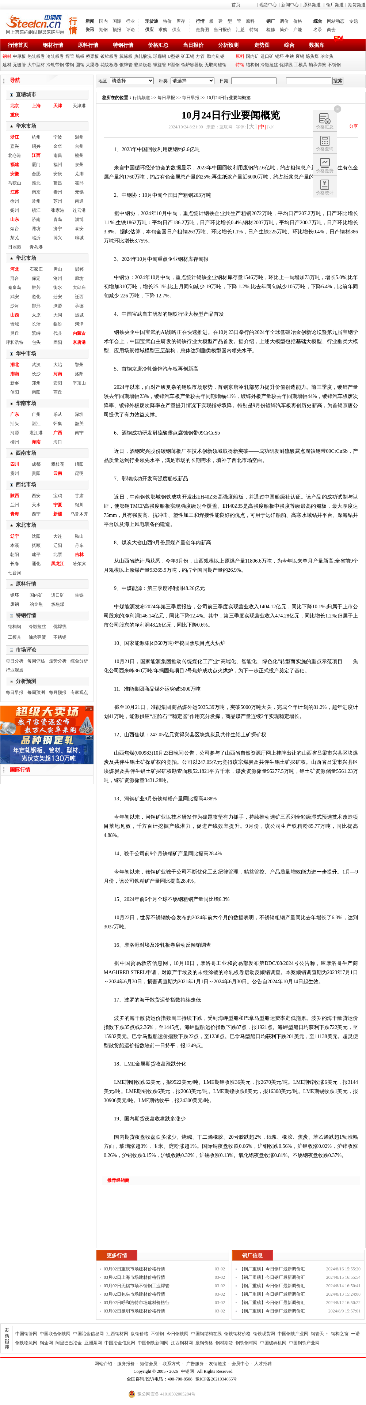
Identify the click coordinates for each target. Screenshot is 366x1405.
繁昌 (57, 182)
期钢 (103, 29)
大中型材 (36, 64)
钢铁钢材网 (247, 1342)
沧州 (57, 278)
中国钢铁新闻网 (153, 1342)
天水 (36, 504)
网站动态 (335, 21)
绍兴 (36, 146)
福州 (57, 164)
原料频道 (312, 4)
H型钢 (174, 64)
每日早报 (14, 692)
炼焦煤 (312, 56)
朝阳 (14, 554)
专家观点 (79, 692)
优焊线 (286, 64)
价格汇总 (158, 45)
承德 (79, 305)
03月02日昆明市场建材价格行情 (134, 1311)
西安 (36, 495)
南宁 (79, 432)
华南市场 (26, 403)
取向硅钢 (216, 56)
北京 (14, 105)
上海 (36, 105)
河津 (79, 324)
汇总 (240, 29)
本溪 (14, 545)
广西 (57, 432)
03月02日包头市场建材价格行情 (134, 1294)
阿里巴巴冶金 (69, 1342)
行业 (130, 21)
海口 (57, 441)
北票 (57, 554)
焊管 (69, 56)
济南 (36, 219)
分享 (353, 126)
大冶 (57, 364)
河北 (14, 269)
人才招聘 (263, 1363)
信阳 (14, 392)
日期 (224, 80)
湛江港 (36, 432)
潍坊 (36, 228)
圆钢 (80, 64)
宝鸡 (57, 495)
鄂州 (79, 364)
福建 (14, 164)
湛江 (36, 423)
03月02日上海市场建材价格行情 (134, 1277)
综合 (289, 45)
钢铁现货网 (264, 1333)
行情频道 (141, 97)
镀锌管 (126, 64)
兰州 (14, 504)
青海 (14, 513)
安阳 (57, 383)
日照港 (14, 246)
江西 (36, 155)
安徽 (14, 173)
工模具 (300, 64)
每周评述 (36, 661)
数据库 (316, 45)
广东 (14, 414)
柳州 (14, 441)
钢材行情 (53, 45)
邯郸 (79, 269)
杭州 (36, 137)
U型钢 (174, 56)
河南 (57, 373)
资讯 (89, 29)
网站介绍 (103, 1363)
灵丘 (14, 333)
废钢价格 (139, 1333)
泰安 (79, 228)
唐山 (57, 269)
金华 (57, 146)
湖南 (14, 373)
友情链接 (217, 1363)
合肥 (36, 173)
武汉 (36, 364)
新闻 (89, 21)
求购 (163, 29)
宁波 (57, 137)
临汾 (57, 324)
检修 (270, 29)
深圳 (79, 414)
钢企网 (46, 1342)
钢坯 (279, 56)
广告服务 (195, 1363)
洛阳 (79, 373)
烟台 (14, 228)
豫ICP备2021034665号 (216, 1379)
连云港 (79, 210)
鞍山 (79, 536)
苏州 (57, 201)
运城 (79, 315)
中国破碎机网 (273, 1342)
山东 (14, 219)
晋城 (14, 324)
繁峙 (36, 333)
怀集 (57, 423)
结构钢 (252, 64)
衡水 (57, 287)
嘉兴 (14, 146)
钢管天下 (319, 1333)
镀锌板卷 (109, 56)
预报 (117, 29)
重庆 (14, 114)
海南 (36, 441)
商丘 (57, 392)
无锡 (79, 192)
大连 (57, 536)
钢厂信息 (252, 1255)
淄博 (79, 219)
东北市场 (26, 525)
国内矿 (252, 56)
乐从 (57, 414)
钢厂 (270, 21)
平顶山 (79, 383)
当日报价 (222, 29)
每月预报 (57, 692)
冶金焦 (326, 56)
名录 (317, 29)
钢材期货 (224, 1342)
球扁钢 (159, 56)
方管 (200, 56)
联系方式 (171, 1363)
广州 (36, 414)
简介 (284, 29)
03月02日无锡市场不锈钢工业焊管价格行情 (136, 1286)
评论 (130, 29)
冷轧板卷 (55, 56)
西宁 (36, 513)
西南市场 (26, 453)
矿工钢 (187, 56)
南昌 (57, 155)
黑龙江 (57, 563)
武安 (14, 296)
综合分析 (79, 661)
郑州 (36, 383)
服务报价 (126, 1363)
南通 (79, 201)
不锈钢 (334, 64)
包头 (36, 342)
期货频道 (357, 4)
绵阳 (79, 464)
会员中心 (240, 1363)
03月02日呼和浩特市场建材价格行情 (136, 1303)
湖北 (14, 364)
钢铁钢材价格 (237, 1333)
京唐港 (79, 342)
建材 (7, 64)
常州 (36, 201)
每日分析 (14, 661)
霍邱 (79, 182)
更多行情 (117, 1255)
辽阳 (57, 545)
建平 (36, 554)
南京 (36, 192)
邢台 (14, 278)
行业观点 (14, 670)
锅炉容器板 (192, 64)
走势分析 (57, 661)
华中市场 (26, 353)
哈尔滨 (79, 563)
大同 (57, 315)
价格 (297, 21)
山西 (14, 315)
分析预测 (228, 45)
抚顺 (36, 545)
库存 (180, 21)
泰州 (57, 192)
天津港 (79, 105)
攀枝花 (57, 464)
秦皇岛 (14, 287)
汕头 (14, 423)
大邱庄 (79, 287)
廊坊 (79, 278)
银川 (79, 504)
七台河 (14, 572)
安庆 (57, 173)
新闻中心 (290, 4)
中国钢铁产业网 (293, 1333)
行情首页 (18, 45)
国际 (117, 21)
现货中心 (268, 4)
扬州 (14, 210)
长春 (14, 563)
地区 (102, 80)
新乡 (14, 383)
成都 (36, 464)
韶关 (79, 423)
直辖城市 (26, 94)
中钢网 (187, 1371)
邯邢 (36, 305)
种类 (163, 80)
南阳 (36, 392)
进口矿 (267, 56)
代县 (57, 333)
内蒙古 (79, 333)
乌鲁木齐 (79, 513)
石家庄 (36, 269)
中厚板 (19, 56)
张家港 (57, 210)
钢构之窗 (339, 1333)
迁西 (79, 296)
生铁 (289, 56)
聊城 (79, 237)
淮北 (36, 182)
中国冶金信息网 (88, 1333)
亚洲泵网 (93, 1342)
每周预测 (36, 692)
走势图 (202, 29)
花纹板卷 (109, 64)
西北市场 (26, 484)
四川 (14, 464)
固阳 (57, 342)
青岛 (57, 219)
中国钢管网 (26, 1333)
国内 (103, 21)
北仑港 (14, 155)
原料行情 (88, 45)
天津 (57, 105)
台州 (79, 146)
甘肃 (79, 495)
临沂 (36, 237)
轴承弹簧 (317, 64)
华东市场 (26, 126)
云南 (57, 473)
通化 (36, 563)
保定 (36, 278)
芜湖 (79, 173)
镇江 (36, 210)
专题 (353, 21)
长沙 (36, 373)
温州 (79, 137)
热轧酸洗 (143, 56)
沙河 (14, 305)
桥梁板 (92, 56)
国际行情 (20, 770)
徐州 (14, 201)
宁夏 (57, 504)
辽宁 (14, 536)
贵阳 (36, 473)
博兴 (57, 237)
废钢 (300, 56)
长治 (36, 324)
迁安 (57, 296)
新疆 (57, 513)
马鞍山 (14, 182)
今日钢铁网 (177, 1333)
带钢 (69, 64)
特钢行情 (123, 45)
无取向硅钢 (215, 64)
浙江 (14, 137)
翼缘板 (126, 56)
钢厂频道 (335, 4)
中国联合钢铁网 (55, 1333)
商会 (331, 29)
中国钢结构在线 (206, 1333)
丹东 (79, 545)
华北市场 (26, 258)
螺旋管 (159, 64)
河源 (14, 432)
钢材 (7, 56)
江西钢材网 (117, 1333)
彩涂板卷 (143, 64)
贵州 (14, 473)
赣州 (79, 155)
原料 (250, 21)
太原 (36, 315)
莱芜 (14, 237)
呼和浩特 (14, 342)
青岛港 (36, 246)
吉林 (79, 554)
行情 (200, 21)
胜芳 (36, 287)
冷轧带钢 (55, 64)
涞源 (57, 305)
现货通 (151, 21)
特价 (167, 21)
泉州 (79, 164)
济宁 (57, 228)
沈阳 (36, 536)
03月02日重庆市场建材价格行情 (134, 1268)
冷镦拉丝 (269, 64)
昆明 (79, 473)
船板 (80, 56)
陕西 (14, 495)
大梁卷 (92, 64)
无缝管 (19, 64)
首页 (236, 4)
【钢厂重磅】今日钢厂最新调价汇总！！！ (272, 1269)
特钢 (253, 29)
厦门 (36, 164)
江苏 (14, 192)
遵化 (36, 296)
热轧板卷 (36, 56)
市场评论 (26, 650)
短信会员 (148, 1363)
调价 (284, 21)
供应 (149, 29)
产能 (297, 29)
